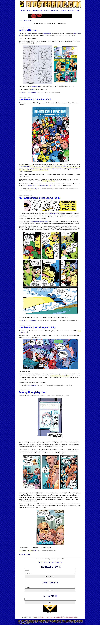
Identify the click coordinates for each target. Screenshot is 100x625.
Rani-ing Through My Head (32, 392)
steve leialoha (74, 320)
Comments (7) (22, 92)
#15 (39, 221)
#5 (56, 166)
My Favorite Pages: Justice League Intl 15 (39, 197)
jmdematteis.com (46, 33)
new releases (69, 385)
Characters (54, 10)
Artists (63, 10)
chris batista (43, 92)
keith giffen (57, 92)
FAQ (78, 10)
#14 (56, 213)
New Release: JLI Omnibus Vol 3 (35, 99)
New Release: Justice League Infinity (37, 327)
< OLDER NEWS (24, 555)
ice (56, 320)
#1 (36, 168)
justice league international (54, 188)
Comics (46, 10)
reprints (31, 191)
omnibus (26, 191)
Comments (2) (22, 320)
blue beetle (43, 320)
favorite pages (50, 320)
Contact (71, 10)
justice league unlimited (59, 385)
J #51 (26, 166)
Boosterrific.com (23, 20)
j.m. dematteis (50, 92)
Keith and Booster (28, 30)
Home (23, 10)
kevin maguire (72, 188)
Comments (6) (22, 550)
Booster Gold (37, 10)
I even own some (35, 86)
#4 (70, 168)
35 (46, 166)
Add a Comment (32, 92)
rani (55, 550)
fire (55, 320)
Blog (28, 10)
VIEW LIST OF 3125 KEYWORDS (50, 562)
